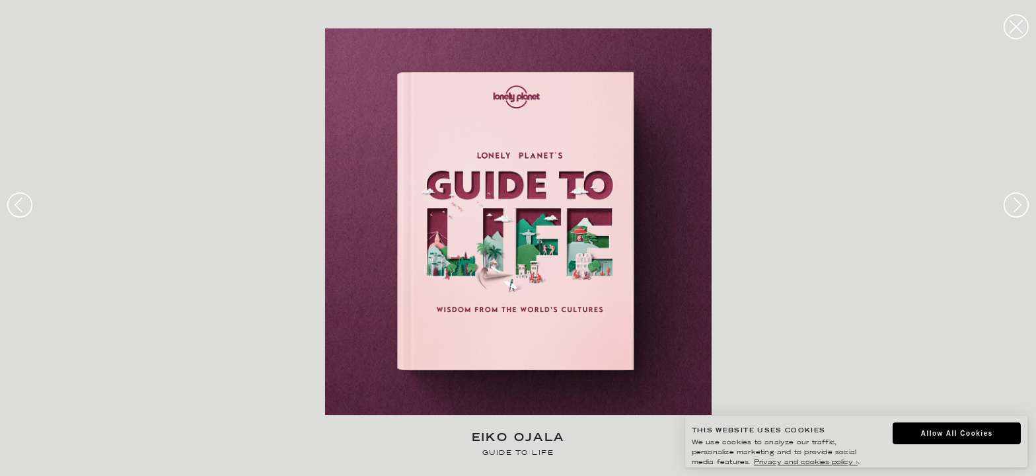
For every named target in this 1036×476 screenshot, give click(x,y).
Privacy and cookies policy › (806, 462)
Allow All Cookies (957, 433)
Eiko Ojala (518, 438)
